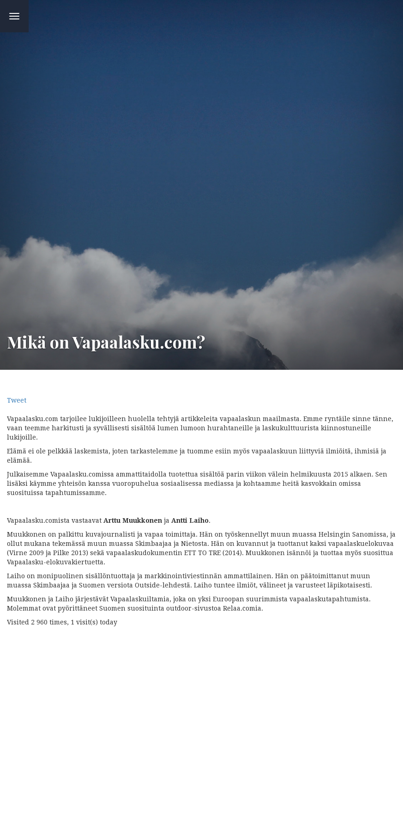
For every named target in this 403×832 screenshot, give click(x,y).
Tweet (16, 400)
